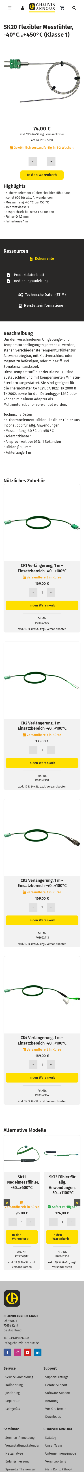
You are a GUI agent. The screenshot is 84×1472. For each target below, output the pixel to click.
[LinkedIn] (37, 1352)
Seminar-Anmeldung (19, 1438)
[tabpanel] (42, 278)
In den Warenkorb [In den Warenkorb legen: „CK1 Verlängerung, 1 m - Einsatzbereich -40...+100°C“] (42, 605)
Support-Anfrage (57, 1377)
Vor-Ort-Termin (55, 1409)
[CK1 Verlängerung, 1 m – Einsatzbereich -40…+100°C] (42, 487)
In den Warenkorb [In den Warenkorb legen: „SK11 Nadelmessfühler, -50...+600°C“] (20, 1237)
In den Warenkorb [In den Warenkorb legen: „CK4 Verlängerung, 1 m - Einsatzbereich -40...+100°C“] (42, 1078)
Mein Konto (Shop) (58, 1469)
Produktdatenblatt (29, 275)
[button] (7, 1202)
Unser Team (53, 1446)
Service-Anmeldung (19, 1377)
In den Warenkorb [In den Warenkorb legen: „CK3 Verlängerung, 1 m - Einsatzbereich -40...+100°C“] (42, 920)
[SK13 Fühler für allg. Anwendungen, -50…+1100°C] (62, 1137)
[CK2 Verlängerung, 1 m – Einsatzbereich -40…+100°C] (42, 644)
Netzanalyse (14, 1453)
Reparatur (12, 1401)
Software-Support (57, 1393)
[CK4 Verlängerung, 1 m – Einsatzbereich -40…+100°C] (42, 959)
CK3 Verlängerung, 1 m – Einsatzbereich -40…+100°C (42, 883)
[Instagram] (17, 1352)
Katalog (50, 1438)
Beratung (51, 1401)
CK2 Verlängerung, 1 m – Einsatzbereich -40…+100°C (42, 726)
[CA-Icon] (12, 1292)
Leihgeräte (13, 1409)
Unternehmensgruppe (60, 1453)
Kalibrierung (14, 1385)
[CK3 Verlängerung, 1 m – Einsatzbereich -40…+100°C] (42, 802)
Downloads (53, 1417)
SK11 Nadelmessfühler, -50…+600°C (23, 1182)
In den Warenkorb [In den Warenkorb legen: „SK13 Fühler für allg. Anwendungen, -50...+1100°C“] (60, 1237)
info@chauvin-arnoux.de (21, 1343)
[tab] (42, 258)
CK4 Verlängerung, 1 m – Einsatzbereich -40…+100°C (42, 1040)
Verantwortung (55, 1461)
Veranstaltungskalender (22, 1446)
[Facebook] (7, 1352)
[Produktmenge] (41, 161)
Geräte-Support (56, 1385)
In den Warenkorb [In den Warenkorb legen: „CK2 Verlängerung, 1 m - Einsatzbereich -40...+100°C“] (42, 763)
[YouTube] (27, 1352)
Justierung (12, 1393)
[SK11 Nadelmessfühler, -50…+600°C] (22, 1137)
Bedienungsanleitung (31, 281)
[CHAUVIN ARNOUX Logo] (42, 5)
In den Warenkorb (42, 175)
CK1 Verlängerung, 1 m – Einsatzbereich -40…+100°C (42, 568)
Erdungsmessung (17, 1461)
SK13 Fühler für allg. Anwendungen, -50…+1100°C (62, 1185)
